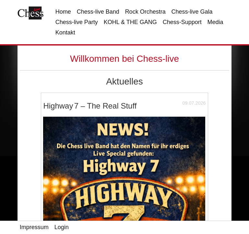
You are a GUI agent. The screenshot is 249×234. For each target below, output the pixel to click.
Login (61, 227)
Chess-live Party (76, 22)
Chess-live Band (98, 11)
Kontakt (65, 32)
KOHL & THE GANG (130, 22)
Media (215, 22)
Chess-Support (182, 22)
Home (63, 11)
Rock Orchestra (145, 11)
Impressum (34, 227)
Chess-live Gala (192, 11)
